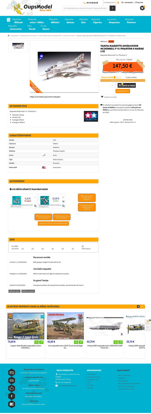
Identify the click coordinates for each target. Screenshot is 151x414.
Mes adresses (122, 382)
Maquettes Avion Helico (27, 35)
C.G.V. (88, 383)
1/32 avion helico (67, 35)
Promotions (91, 375)
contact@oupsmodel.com (68, 387)
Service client (33, 386)
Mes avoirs (121, 379)
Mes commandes (123, 376)
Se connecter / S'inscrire (132, 2)
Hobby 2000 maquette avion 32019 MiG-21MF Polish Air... (105, 348)
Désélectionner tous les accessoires (61, 218)
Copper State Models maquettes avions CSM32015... (24, 348)
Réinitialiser (86, 248)
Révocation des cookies (126, 390)
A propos (90, 386)
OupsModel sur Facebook (34, 370)
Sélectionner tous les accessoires (43, 218)
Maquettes (13, 35)
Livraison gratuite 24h (34, 378)
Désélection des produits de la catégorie (86, 208)
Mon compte (123, 371)
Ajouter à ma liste (109, 97)
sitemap (89, 389)
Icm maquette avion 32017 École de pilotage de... (65, 348)
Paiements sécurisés (34, 394)
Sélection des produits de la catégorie (87, 198)
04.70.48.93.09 (92, 2)
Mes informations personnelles (128, 385)
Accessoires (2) (123, 91)
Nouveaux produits (93, 378)
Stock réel (34, 402)
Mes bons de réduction (125, 387)
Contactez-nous (109, 2)
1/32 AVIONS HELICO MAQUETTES (48, 35)
